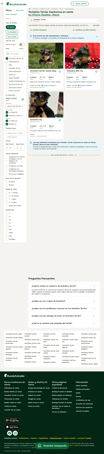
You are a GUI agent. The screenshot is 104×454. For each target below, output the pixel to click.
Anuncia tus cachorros (84, 407)
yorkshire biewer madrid (87, 354)
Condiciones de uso (83, 400)
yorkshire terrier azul (32, 353)
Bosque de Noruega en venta (39, 388)
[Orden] (85, 30)
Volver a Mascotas (11, 14)
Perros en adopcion (59, 412)
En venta (11, 27)
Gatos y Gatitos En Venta (37, 383)
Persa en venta (33, 406)
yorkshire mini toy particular (69, 361)
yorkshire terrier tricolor (49, 335)
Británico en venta (35, 392)
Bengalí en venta (34, 399)
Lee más (96, 25)
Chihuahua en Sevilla (60, 399)
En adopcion (12, 32)
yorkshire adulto (49, 362)
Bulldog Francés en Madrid (62, 392)
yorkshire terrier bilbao (14, 338)
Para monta (12, 37)
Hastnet (34, 438)
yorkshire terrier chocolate (30, 357)
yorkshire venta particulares (87, 342)
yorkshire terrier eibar (14, 334)
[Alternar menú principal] (2, 4)
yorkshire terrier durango (12, 354)
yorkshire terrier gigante (68, 346)
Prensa (78, 396)
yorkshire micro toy (88, 338)
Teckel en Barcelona (59, 388)
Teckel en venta (10, 406)
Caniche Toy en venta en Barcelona (61, 407)
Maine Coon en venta (36, 402)
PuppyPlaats (43, 438)
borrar (21, 48)
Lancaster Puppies (84, 438)
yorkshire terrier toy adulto (88, 359)
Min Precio (10, 144)
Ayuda (78, 393)
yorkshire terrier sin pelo (50, 341)
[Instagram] (15, 433)
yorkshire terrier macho (30, 335)
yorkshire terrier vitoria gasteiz (14, 348)
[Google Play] (12, 420)
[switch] (15, 44)
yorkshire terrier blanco (30, 348)
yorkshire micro (30, 362)
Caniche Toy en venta (12, 410)
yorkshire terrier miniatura (49, 358)
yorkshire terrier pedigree (87, 348)
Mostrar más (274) (14, 90)
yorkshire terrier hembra (12, 359)
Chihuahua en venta (11, 388)
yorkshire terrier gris (88, 334)
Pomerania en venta (11, 399)
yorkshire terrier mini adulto (51, 352)
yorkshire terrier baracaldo (12, 342)
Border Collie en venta (12, 402)
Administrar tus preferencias (20, 447)
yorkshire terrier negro (89, 364)
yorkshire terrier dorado (68, 352)
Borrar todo (19, 10)
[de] (10, 148)
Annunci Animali (69, 438)
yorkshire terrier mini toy (70, 341)
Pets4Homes (24, 438)
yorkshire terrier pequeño (68, 335)
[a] (20, 148)
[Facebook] (9, 433)
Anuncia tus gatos (82, 411)
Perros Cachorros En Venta (14, 383)
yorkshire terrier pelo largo (51, 346)
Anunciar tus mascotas (84, 404)
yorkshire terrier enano (70, 357)
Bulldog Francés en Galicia (62, 402)
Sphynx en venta (34, 395)
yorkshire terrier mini (32, 343)
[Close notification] (97, 36)
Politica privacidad (83, 389)
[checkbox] (7, 58)
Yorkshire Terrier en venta (14, 395)
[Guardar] (60, 72)
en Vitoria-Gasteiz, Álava (43, 14)
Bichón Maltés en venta (13, 392)
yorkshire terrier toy (31, 340)
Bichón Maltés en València (62, 395)
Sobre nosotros (81, 385)
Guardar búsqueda (38, 30)
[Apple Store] (12, 426)
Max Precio (20, 144)
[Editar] (23, 99)
